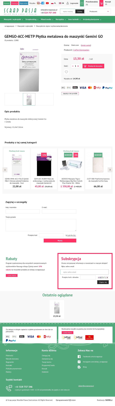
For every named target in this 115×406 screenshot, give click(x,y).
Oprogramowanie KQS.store (66, 400)
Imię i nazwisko (11, 207)
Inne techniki (73, 19)
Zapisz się (103, 282)
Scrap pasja (20, 11)
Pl (55, 3)
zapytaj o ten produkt (70, 93)
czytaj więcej (12, 275)
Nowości (7, 3)
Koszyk (44, 368)
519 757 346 (23, 386)
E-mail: (44, 207)
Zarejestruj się (47, 359)
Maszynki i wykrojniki (12, 19)
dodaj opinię (85, 45)
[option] (29, 67)
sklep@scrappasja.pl (49, 10)
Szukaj (79, 11)
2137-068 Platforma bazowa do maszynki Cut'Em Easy (98, 180)
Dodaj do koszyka (95, 66)
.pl (109, 400)
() (92, 3)
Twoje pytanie (11, 217)
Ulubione (45, 372)
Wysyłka (32, 3)
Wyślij (60, 240)
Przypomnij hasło (48, 365)
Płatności (9, 355)
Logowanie (74, 3)
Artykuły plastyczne (91, 19)
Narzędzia (60, 19)
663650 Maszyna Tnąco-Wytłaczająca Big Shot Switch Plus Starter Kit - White (71, 181)
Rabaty (8, 372)
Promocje (14, 3)
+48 (48, 13)
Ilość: (66, 66)
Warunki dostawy (12, 359)
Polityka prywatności (14, 368)
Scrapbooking (30, 19)
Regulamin (10, 362)
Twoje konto (46, 362)
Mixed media (46, 19)
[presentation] (4, 169)
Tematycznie (9, 25)
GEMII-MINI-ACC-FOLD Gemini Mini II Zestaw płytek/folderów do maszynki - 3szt (17, 181)
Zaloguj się (46, 355)
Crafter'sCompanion (81, 50)
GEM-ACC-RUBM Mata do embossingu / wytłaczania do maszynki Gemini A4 (44, 181)
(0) (108, 2)
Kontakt (9, 365)
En (63, 3)
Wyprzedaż (24, 3)
